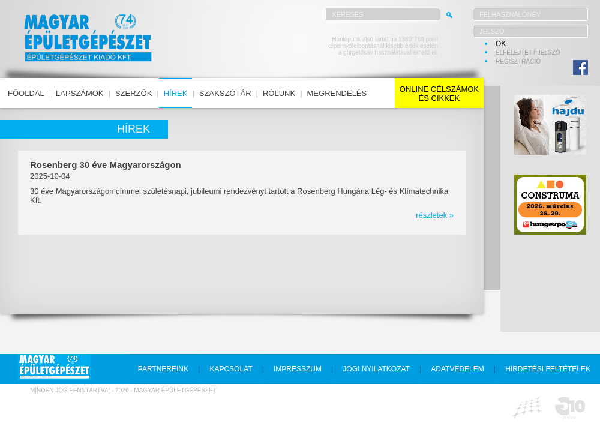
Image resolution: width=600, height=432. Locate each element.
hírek (176, 93)
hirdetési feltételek (547, 369)
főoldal (26, 93)
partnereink (163, 369)
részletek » (435, 215)
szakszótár (225, 93)
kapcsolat (230, 369)
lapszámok (79, 93)
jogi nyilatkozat (376, 369)
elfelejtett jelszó (528, 52)
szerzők (133, 93)
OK (501, 44)
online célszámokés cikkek (439, 94)
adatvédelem (457, 369)
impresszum (298, 369)
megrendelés (337, 93)
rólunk (279, 93)
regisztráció (518, 61)
